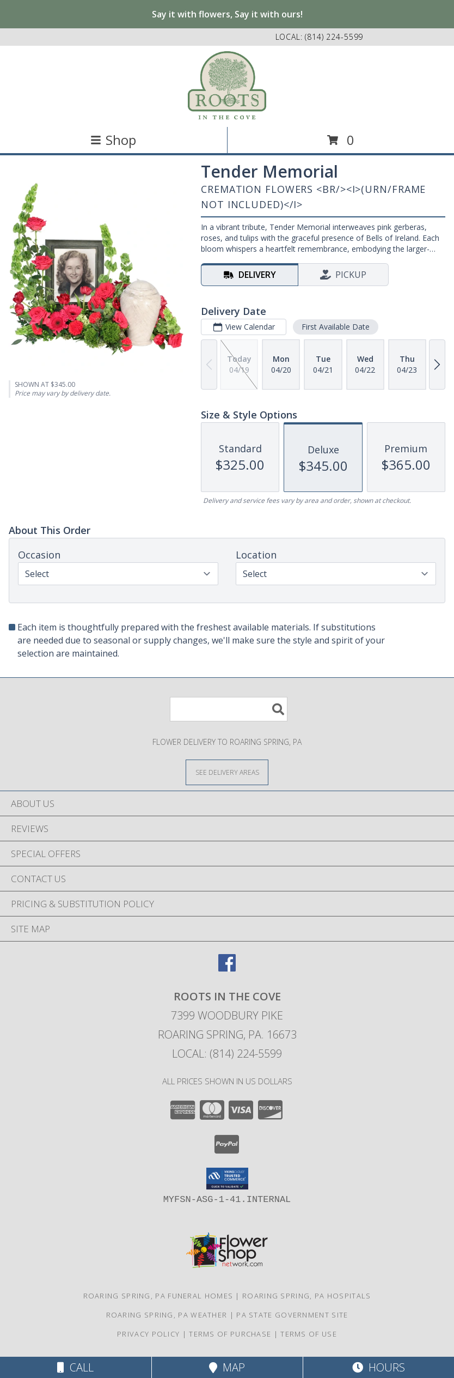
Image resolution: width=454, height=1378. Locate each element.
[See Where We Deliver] (227, 772)
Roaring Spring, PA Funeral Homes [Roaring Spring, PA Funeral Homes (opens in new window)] (158, 1296)
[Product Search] (228, 709)
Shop (113, 140)
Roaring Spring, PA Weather (167, 1315)
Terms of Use (308, 1334)
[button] (227, 1178)
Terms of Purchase (230, 1334)
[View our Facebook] (227, 968)
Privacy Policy (148, 1334)
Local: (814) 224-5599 (227, 1053)
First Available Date (336, 326)
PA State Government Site (292, 1315)
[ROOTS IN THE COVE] (227, 85)
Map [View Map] (227, 1367)
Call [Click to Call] (75, 1367)
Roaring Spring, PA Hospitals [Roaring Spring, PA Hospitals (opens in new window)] (306, 1296)
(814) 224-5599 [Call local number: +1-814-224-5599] (334, 37)
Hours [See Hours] (378, 1367)
